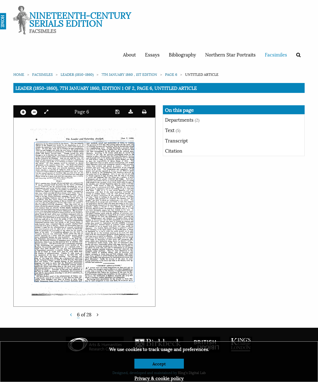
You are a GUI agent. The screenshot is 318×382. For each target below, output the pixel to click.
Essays (152, 54)
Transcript (176, 140)
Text (172, 130)
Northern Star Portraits (230, 54)
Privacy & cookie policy (159, 378)
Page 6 (171, 74)
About (129, 54)
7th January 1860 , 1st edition (129, 74)
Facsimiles (276, 54)
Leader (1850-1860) (77, 74)
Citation (173, 150)
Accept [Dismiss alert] (159, 363)
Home (18, 74)
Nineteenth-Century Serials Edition (80, 18)
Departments (182, 119)
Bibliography (182, 54)
